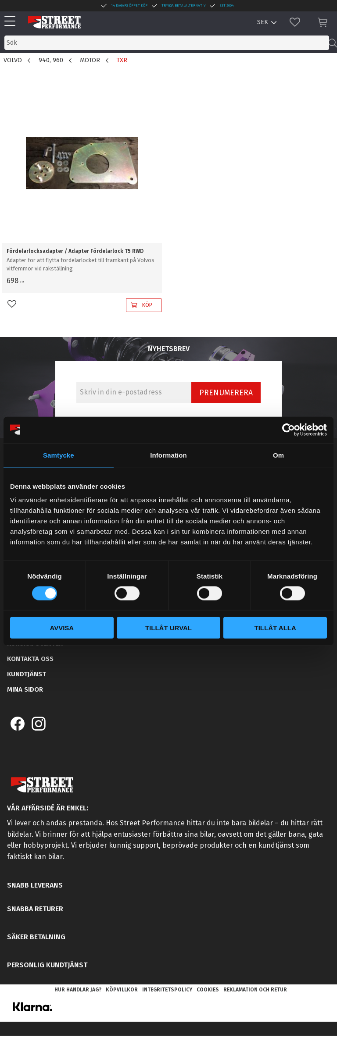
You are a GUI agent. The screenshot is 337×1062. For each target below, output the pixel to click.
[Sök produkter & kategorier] (166, 43)
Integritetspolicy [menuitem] (167, 990)
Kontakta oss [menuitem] (30, 659)
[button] (12, 21)
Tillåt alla (275, 628)
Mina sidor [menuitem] (25, 689)
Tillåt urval (168, 628)
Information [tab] (168, 454)
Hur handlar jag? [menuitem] (77, 990)
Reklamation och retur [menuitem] (255, 990)
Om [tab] (278, 454)
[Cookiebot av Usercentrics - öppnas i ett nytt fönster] (288, 429)
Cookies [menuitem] (208, 990)
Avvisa (62, 628)
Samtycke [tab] (58, 454)
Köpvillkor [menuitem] (122, 990)
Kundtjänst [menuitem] (26, 674)
